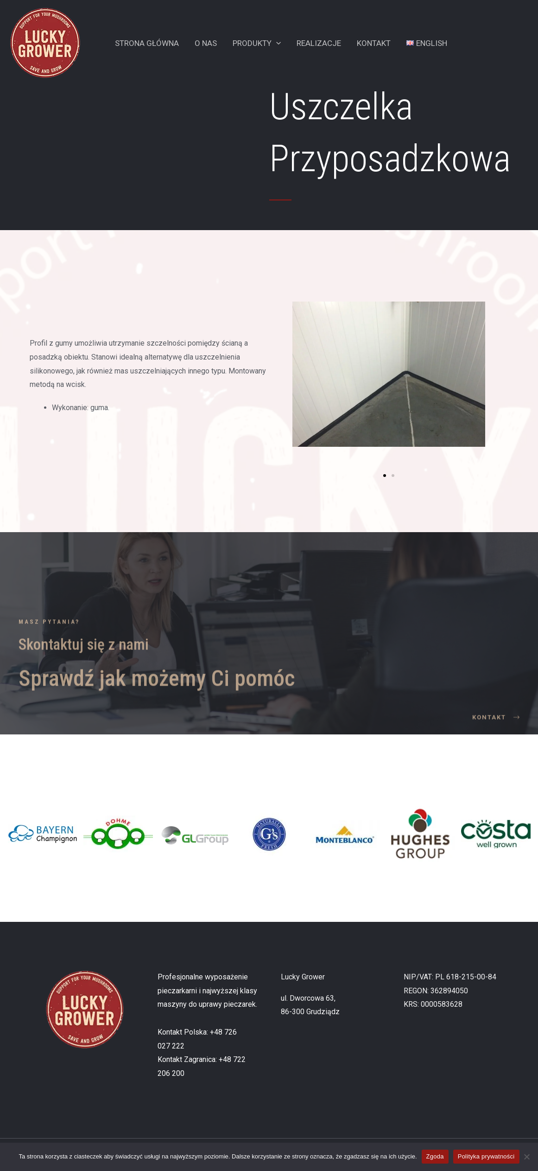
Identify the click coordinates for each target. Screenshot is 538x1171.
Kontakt (374, 43)
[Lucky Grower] (45, 42)
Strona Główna (147, 43)
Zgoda (435, 1156)
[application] (276, 43)
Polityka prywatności (486, 1156)
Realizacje (319, 43)
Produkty (257, 43)
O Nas (206, 43)
